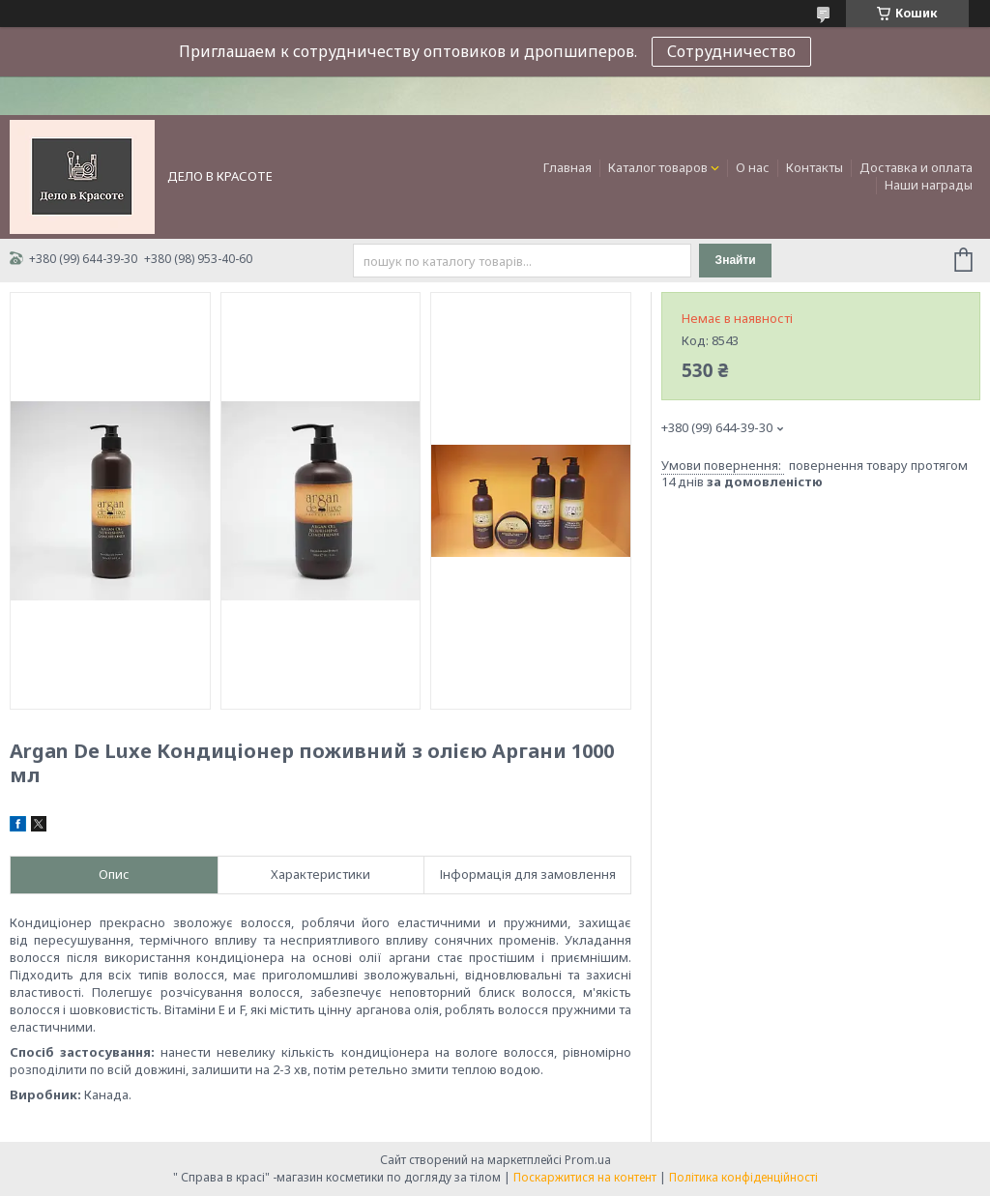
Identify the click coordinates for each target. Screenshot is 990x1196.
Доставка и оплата (916, 167)
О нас (753, 167)
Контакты (814, 167)
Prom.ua (588, 1160)
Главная (567, 167)
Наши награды (929, 184)
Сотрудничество (731, 51)
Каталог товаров (658, 167)
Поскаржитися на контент (584, 1177)
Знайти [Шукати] (735, 260)
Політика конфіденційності (743, 1177)
